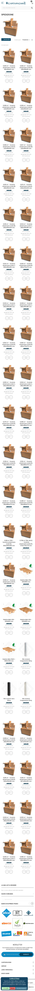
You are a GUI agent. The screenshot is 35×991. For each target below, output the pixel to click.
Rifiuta (12, 988)
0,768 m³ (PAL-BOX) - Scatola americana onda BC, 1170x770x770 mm (26, 543)
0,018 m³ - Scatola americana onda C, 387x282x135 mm (26, 779)
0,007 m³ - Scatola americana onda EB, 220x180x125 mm (26, 146)
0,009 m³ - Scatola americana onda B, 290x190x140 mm (9, 740)
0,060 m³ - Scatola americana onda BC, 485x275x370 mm (26, 344)
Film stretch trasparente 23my (26, 699)
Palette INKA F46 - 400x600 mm (9, 620)
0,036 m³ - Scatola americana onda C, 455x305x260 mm (9, 858)
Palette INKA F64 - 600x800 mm (26, 620)
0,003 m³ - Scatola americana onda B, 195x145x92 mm (9, 67)
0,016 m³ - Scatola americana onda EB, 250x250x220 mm (8, 225)
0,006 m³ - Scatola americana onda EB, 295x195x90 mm (26, 67)
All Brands (33, 894)
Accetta (6, 988)
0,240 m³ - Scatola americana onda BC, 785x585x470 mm (9, 502)
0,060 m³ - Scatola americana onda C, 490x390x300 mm (9, 384)
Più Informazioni (21, 988)
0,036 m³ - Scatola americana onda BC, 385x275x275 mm (26, 265)
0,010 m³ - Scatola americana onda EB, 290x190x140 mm (8, 186)
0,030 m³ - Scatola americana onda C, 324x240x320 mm (26, 819)
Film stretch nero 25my (9, 699)
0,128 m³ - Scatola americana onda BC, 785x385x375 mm (9, 463)
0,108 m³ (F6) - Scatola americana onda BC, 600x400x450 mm (9, 543)
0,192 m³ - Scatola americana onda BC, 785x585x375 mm (26, 463)
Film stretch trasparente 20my (26, 660)
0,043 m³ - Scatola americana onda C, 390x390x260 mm (9, 305)
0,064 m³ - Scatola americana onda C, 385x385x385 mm (26, 384)
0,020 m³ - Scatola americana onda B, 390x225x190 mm (9, 819)
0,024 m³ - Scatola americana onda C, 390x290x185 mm (26, 225)
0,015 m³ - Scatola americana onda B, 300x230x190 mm (9, 779)
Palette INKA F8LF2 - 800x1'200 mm (9, 660)
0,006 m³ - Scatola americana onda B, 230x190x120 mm (26, 107)
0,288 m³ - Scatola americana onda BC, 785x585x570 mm (26, 502)
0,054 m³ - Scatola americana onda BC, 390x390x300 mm (9, 344)
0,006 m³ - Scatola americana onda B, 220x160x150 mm (9, 146)
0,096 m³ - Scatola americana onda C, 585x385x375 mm (26, 423)
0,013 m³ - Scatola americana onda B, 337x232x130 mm (26, 740)
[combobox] (17, 8)
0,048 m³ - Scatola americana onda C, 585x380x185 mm (26, 305)
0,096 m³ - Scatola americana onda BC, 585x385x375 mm (26, 858)
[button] (3, 51)
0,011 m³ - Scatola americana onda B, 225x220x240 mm (26, 186)
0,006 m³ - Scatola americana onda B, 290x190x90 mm (9, 581)
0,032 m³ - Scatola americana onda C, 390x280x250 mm (9, 265)
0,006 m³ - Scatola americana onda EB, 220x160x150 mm (8, 107)
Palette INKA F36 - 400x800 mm (26, 581)
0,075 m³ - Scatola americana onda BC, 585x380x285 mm (9, 423)
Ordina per (17, 40)
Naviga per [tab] (7, 39)
